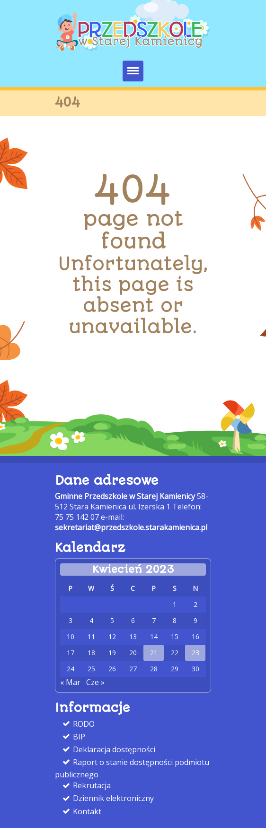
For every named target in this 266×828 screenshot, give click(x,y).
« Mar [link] (70, 682)
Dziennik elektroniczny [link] (112, 798)
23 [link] (195, 653)
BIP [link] (78, 736)
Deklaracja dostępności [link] (113, 749)
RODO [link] (83, 723)
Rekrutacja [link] (91, 785)
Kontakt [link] (86, 811)
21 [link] (154, 653)
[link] (133, 48)
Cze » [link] (95, 682)
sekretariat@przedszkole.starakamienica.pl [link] (131, 527)
